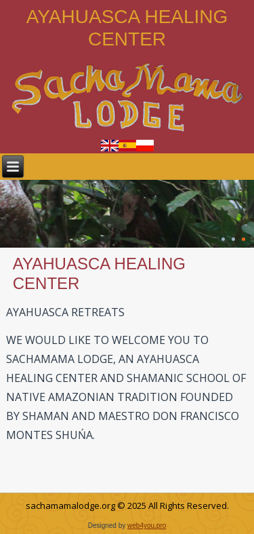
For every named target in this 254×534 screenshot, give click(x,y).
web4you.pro (146, 525)
